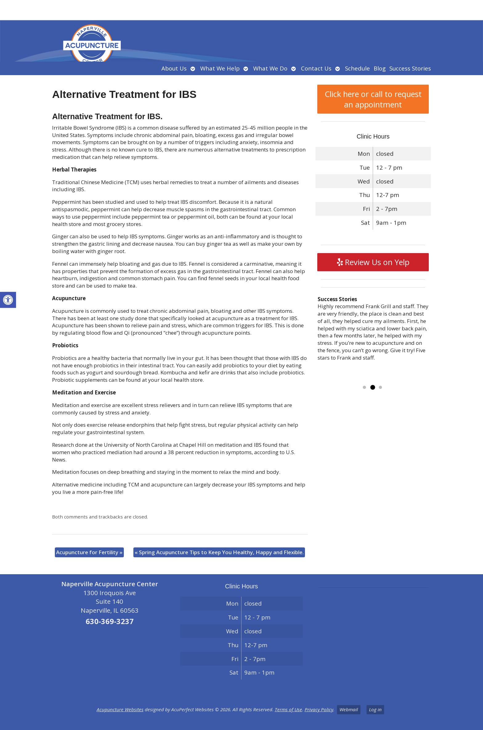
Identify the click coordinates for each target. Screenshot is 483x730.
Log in (375, 709)
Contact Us (316, 68)
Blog (380, 68)
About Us (174, 68)
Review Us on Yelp (373, 262)
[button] (8, 300)
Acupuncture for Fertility (89, 552)
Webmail (348, 709)
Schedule (357, 68)
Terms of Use (288, 709)
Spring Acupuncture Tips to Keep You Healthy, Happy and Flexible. (219, 552)
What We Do (270, 68)
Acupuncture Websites (120, 709)
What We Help (220, 68)
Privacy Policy (319, 709)
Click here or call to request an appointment (373, 99)
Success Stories (410, 68)
